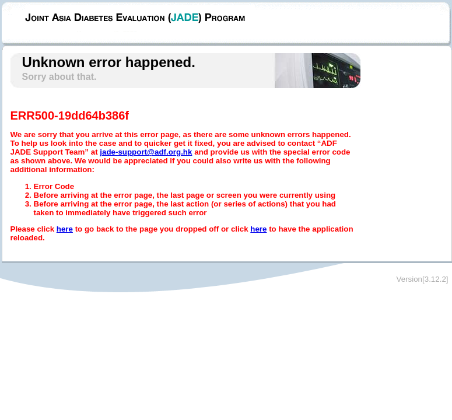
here (65, 229)
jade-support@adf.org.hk (146, 152)
